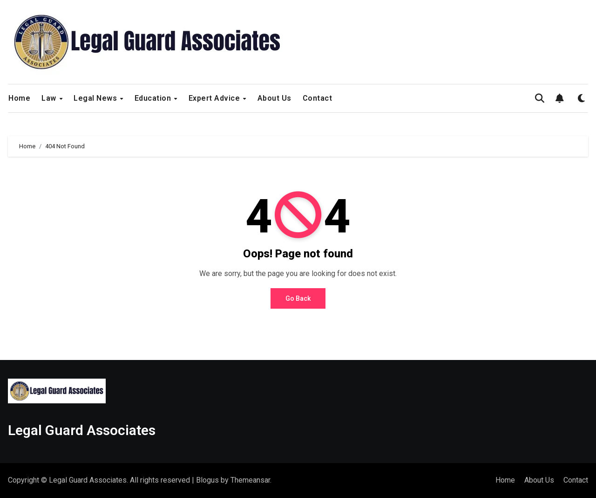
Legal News (96, 98)
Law (49, 98)
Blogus (207, 480)
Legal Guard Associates (82, 430)
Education (154, 98)
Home (19, 98)
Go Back (298, 298)
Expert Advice (215, 98)
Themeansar (250, 480)
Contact (317, 98)
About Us (274, 98)
